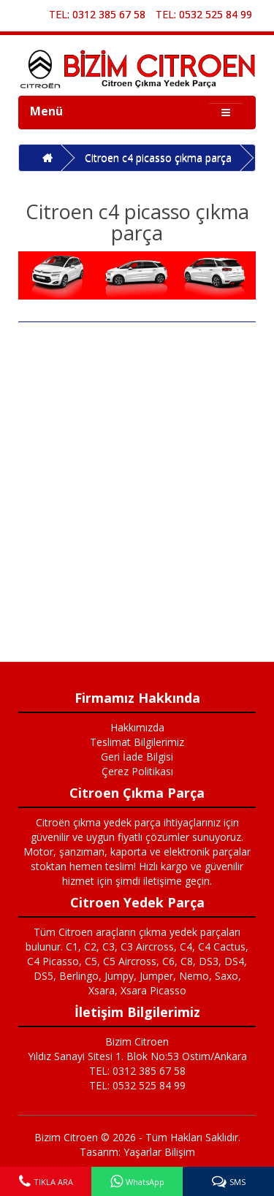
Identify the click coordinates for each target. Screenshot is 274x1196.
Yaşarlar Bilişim (159, 1152)
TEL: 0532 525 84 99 (204, 14)
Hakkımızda (137, 727)
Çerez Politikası (137, 771)
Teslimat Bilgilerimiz (137, 742)
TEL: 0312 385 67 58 (97, 14)
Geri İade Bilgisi (137, 756)
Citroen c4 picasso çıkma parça (158, 157)
